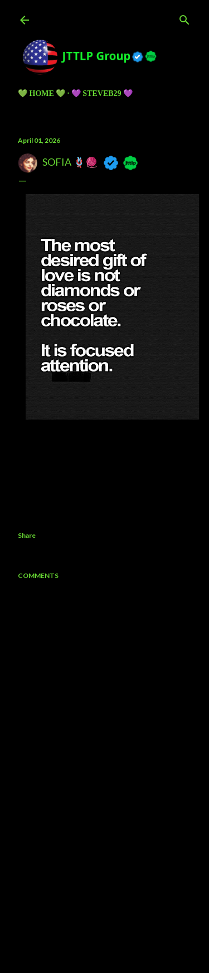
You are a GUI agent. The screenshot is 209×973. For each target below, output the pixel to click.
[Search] (184, 17)
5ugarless (132, 922)
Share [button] (27, 535)
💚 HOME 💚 (41, 93)
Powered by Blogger (104, 901)
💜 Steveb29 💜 (102, 93)
